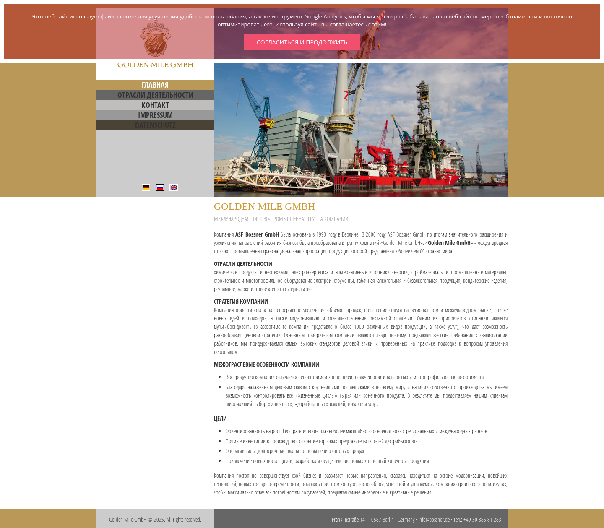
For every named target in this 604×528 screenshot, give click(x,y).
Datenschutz (155, 125)
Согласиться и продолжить (302, 42)
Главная (155, 85)
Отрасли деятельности (155, 95)
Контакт (155, 105)
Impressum (155, 115)
